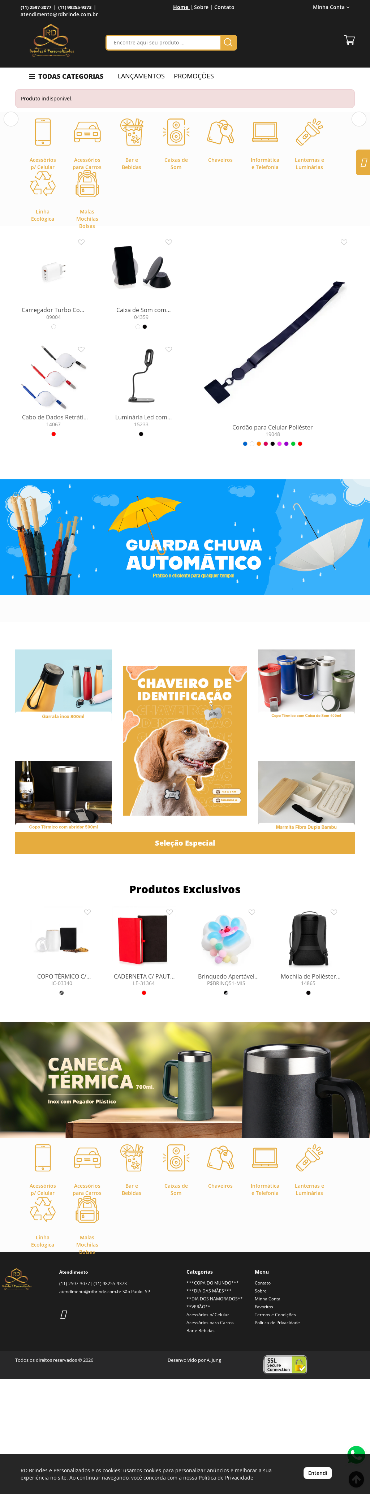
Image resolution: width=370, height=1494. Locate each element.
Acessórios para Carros (210, 1438)
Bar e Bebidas (200, 1446)
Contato (224, 7)
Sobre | (203, 7)
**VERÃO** (198, 1422)
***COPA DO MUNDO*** (212, 1398)
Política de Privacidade (277, 1438)
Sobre (261, 1406)
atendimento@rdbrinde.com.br (59, 14)
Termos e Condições (275, 1430)
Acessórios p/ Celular (207, 1430)
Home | (183, 7)
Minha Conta (331, 7)
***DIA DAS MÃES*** (209, 1406)
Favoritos (264, 1422)
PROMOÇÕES (194, 76)
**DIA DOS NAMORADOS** (214, 1414)
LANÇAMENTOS (141, 76)
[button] (11, 172)
